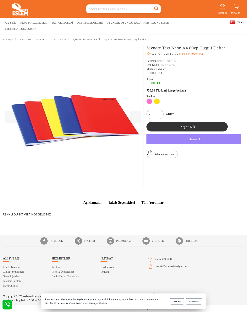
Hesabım (223, 12)
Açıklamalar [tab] (92, 202)
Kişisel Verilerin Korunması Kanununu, (137, 299)
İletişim (105, 271)
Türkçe (237, 22)
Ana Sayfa (10, 22)
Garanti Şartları (11, 276)
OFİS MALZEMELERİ (90, 22)
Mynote (161, 69)
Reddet (177, 301)
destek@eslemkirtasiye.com (171, 266)
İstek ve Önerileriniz (63, 271)
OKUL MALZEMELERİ (33, 22)
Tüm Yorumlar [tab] (152, 202)
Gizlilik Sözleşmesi (13, 271)
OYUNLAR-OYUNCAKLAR (123, 22)
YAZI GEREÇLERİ (62, 22)
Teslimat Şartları (12, 281)
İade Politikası (11, 285)
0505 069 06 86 (164, 258)
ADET (170, 114)
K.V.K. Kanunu (11, 267)
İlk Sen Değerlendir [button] (191, 54)
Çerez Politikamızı (79, 303)
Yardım (56, 267)
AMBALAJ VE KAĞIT (157, 22)
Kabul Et (194, 301)
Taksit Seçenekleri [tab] (121, 202)
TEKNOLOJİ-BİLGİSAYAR (20, 28)
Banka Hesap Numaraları (65, 276)
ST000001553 (154, 73)
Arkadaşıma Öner (160, 153)
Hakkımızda (107, 267)
